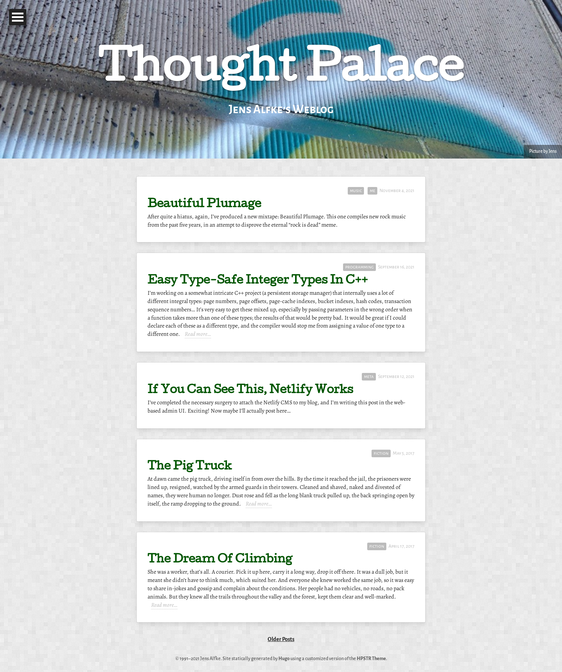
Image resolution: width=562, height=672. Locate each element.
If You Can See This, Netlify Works (250, 391)
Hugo (284, 658)
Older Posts (281, 639)
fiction (381, 453)
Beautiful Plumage (204, 205)
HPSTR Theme (371, 658)
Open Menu (17, 17)
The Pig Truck (190, 467)
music (356, 190)
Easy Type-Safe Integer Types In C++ (258, 281)
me (372, 190)
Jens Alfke (210, 658)
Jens (553, 151)
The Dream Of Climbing (220, 560)
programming (359, 267)
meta (369, 376)
